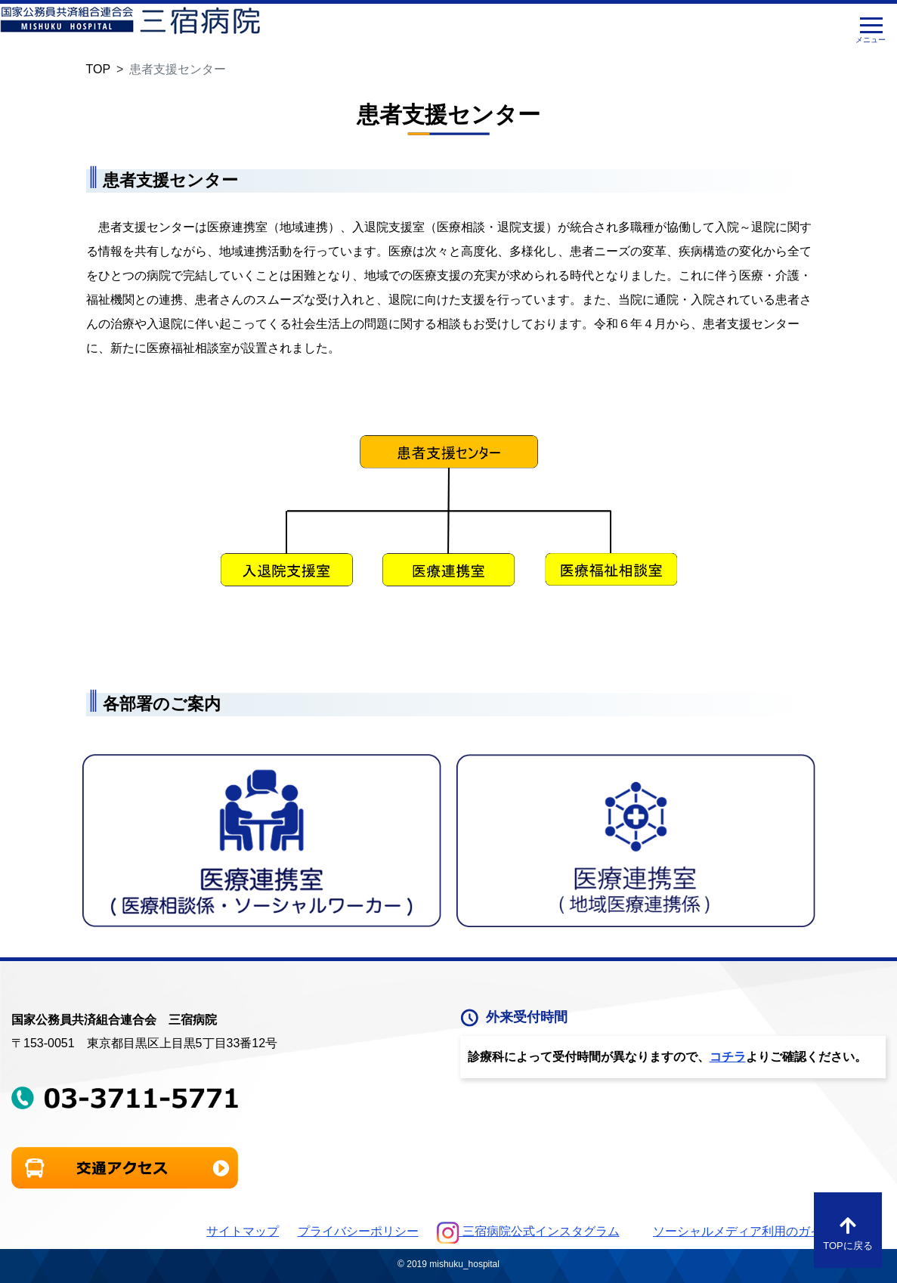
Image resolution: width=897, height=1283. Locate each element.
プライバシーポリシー (358, 1231)
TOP (98, 69)
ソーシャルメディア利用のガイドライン (762, 1231)
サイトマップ (242, 1231)
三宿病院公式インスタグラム (528, 1231)
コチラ (728, 1056)
